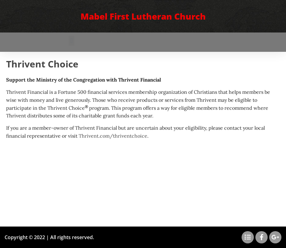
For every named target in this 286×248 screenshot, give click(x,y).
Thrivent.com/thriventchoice (113, 136)
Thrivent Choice (42, 64)
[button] (71, 41)
